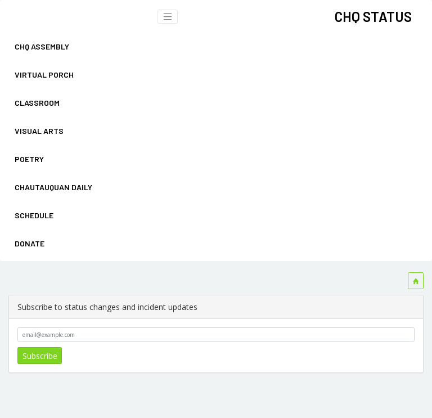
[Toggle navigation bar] (168, 17)
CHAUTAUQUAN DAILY (53, 187)
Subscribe (39, 355)
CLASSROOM (37, 102)
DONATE (29, 243)
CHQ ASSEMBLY (42, 46)
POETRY (29, 159)
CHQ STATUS (373, 16)
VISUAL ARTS (39, 131)
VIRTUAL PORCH (44, 74)
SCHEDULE (34, 215)
